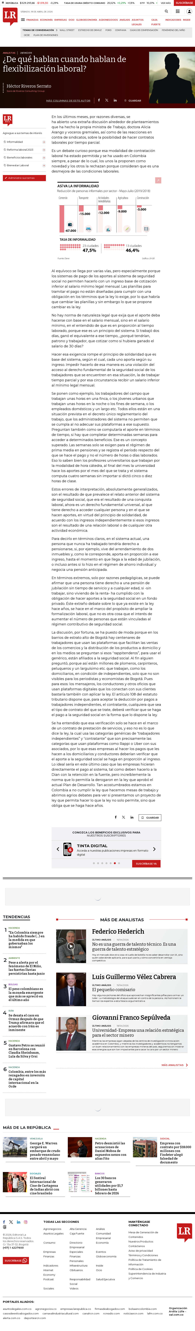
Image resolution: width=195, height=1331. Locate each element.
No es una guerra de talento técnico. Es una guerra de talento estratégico (134, 947)
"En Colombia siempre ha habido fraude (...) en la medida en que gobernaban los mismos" (27, 940)
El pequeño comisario (113, 989)
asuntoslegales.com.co (17, 1308)
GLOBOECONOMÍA (86, 20)
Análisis (100, 1228)
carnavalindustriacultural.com (60, 1313)
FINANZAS (32, 20)
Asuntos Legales (53, 1233)
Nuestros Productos (141, 1241)
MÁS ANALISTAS (173, 1064)
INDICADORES (173, 20)
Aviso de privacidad (141, 1250)
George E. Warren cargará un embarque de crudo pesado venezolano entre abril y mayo (45, 1150)
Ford (108, 30)
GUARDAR (132, 100)
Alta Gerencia (78, 1228)
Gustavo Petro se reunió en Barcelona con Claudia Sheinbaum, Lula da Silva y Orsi (27, 1051)
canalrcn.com (90, 1313)
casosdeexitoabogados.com (21, 1313)
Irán (11, 1010)
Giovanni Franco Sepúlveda (131, 1017)
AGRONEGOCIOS (108, 20)
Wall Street (67, 30)
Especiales (76, 1251)
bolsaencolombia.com (143, 1308)
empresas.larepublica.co (75, 1308)
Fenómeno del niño (173, 30)
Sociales (35, 1173)
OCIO (71, 20)
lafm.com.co (155, 1313)
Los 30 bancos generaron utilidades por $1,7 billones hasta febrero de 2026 (109, 1185)
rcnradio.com (111, 1313)
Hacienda (14, 928)
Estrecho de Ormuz (90, 30)
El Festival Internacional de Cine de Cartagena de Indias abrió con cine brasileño (44, 1185)
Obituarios (76, 1270)
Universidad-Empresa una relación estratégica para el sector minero (138, 1033)
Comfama (120, 30)
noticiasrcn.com (133, 1313)
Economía (102, 1242)
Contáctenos (137, 1246)
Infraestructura (78, 1265)
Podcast (48, 1279)
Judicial (165, 1138)
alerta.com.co (11, 1318)
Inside (99, 1265)
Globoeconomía (106, 1256)
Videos (74, 1288)
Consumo (49, 1242)
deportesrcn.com (35, 1318)
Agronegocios (52, 1228)
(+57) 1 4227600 (13, 1247)
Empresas (49, 1251)
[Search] (166, 11)
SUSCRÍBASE (184, 3)
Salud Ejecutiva (105, 1279)
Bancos (100, 1173)
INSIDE (186, 20)
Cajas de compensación (144, 30)
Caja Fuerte (77, 1233)
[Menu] (23, 19)
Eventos (101, 1251)
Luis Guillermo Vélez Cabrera (134, 977)
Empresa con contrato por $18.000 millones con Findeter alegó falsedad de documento (175, 1152)
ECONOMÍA (46, 20)
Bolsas (13, 984)
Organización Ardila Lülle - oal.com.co (178, 1311)
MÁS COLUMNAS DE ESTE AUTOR (68, 100)
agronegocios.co (46, 1308)
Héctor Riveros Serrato (29, 86)
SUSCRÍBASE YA (146, 863)
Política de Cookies (141, 1268)
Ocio (99, 1270)
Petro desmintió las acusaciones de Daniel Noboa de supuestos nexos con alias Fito (110, 1150)
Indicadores (50, 1265)
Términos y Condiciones (143, 1255)
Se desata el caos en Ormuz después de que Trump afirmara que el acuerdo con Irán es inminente (26, 1023)
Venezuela (36, 1138)
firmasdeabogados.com (110, 1308)
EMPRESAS (60, 20)
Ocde (27, 35)
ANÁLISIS (125, 20)
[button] (57, 850)
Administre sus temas (19, 177)
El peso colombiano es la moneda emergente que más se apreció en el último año (26, 994)
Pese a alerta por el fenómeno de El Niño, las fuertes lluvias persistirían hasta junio (27, 968)
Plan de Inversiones (46, 35)
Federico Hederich (118, 931)
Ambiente (14, 958)
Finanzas (48, 1256)
